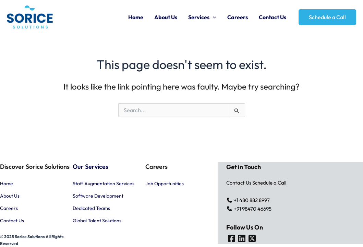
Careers (237, 17)
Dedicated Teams (91, 208)
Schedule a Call (269, 182)
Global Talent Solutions (97, 220)
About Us (165, 17)
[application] (212, 17)
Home (135, 17)
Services (202, 17)
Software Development (98, 196)
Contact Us (272, 17)
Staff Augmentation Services (103, 183)
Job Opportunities (164, 183)
